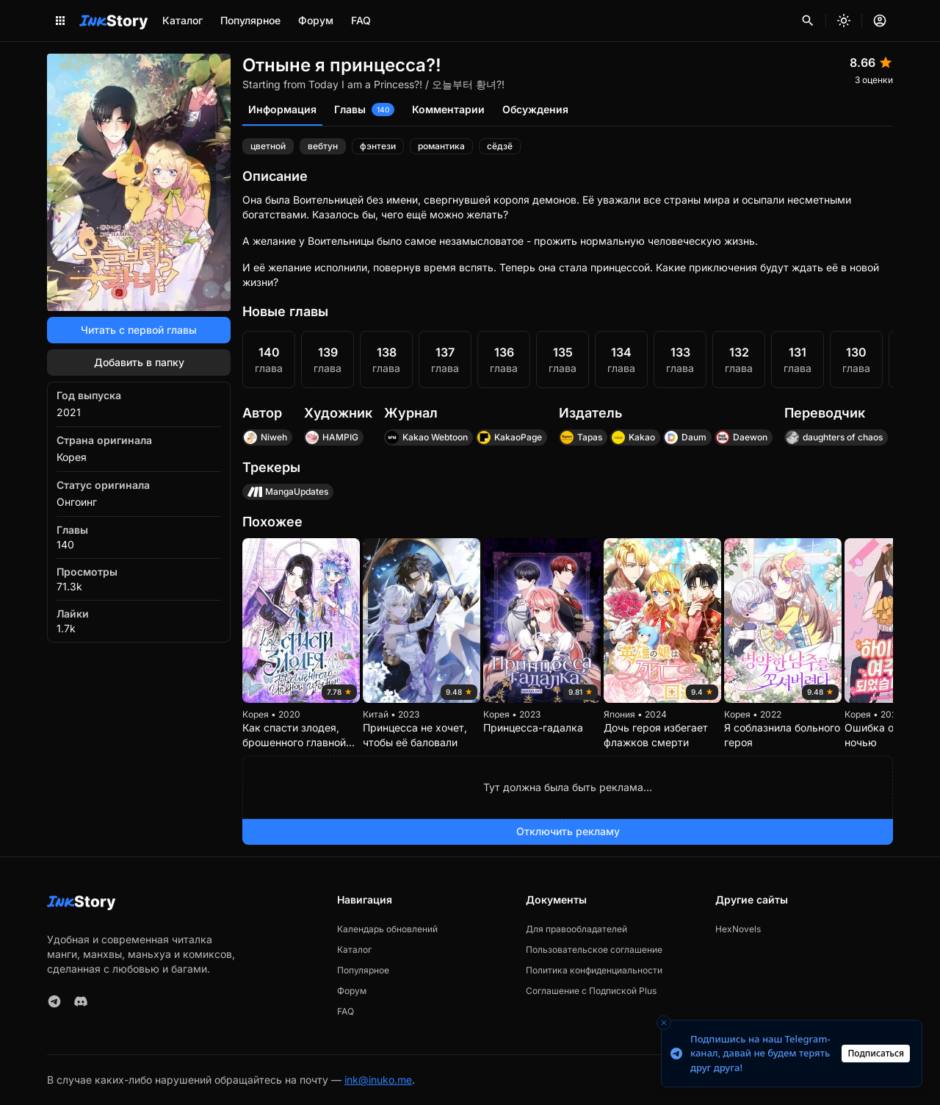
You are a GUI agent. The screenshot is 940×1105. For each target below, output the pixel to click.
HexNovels (738, 928)
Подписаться (875, 1053)
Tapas (581, 437)
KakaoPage (509, 437)
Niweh (265, 437)
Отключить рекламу (568, 831)
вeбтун (323, 145)
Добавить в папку (139, 362)
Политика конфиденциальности (594, 970)
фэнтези (378, 145)
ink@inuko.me (378, 1079)
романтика (441, 145)
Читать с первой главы (139, 329)
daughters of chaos (834, 437)
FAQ (361, 20)
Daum (685, 437)
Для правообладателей (576, 928)
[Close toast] (664, 1022)
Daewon (741, 437)
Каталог (182, 20)
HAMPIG (331, 437)
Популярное (250, 20)
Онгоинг (77, 502)
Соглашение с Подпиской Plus (591, 990)
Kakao (633, 437)
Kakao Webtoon (426, 437)
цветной (268, 145)
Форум (315, 20)
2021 (69, 412)
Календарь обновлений (387, 928)
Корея (72, 457)
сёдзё (500, 145)
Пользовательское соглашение (594, 949)
